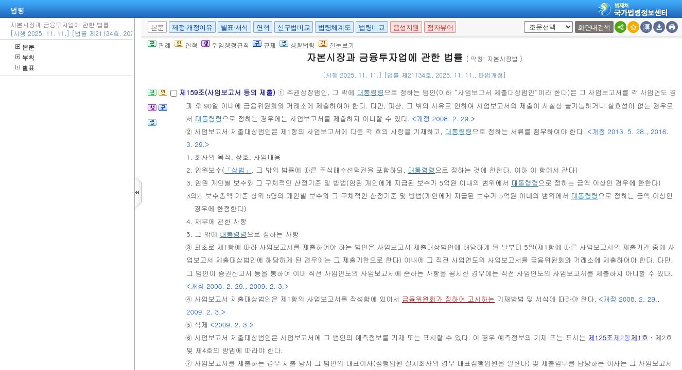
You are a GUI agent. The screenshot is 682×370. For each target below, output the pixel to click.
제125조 (600, 337)
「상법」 (238, 170)
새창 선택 (522, 21)
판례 (159, 45)
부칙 (24, 57)
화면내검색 (594, 27)
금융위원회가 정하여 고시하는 (448, 299)
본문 (24, 47)
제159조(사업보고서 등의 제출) (228, 92)
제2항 (622, 337)
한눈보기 (336, 45)
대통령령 (370, 92)
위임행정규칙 (225, 45)
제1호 (639, 337)
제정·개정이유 (192, 27)
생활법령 (297, 45)
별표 (24, 67)
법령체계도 (334, 27)
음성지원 (406, 27)
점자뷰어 (440, 27)
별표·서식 (234, 27)
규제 (264, 45)
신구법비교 (293, 27)
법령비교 (371, 27)
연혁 (262, 27)
